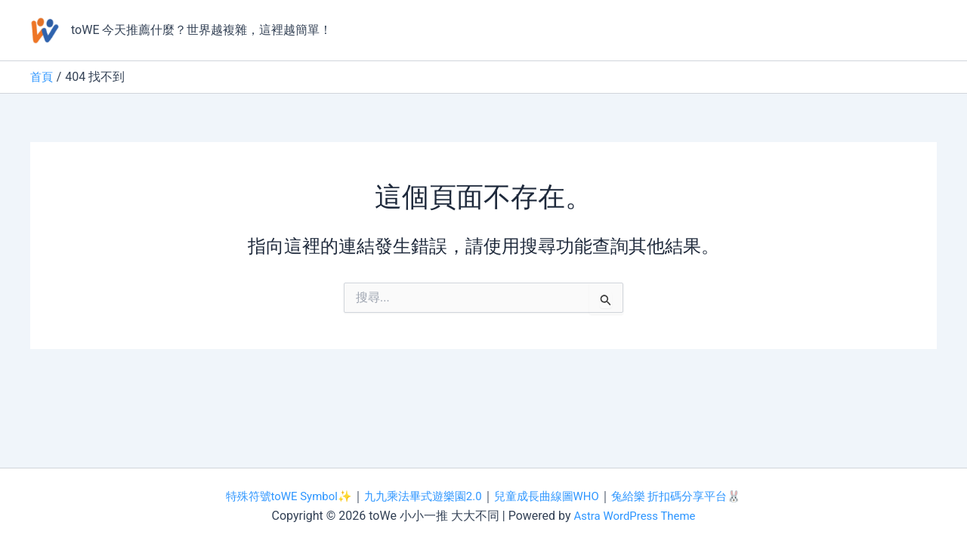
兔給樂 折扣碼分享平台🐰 (688, 496)
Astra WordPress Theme (635, 515)
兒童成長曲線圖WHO (550, 496)
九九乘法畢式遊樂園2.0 (419, 496)
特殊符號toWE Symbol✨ (276, 496)
